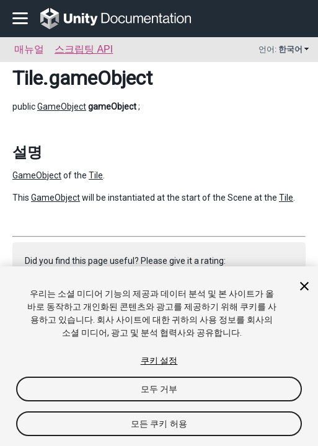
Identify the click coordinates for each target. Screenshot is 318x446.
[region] (159, 356)
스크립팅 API (84, 49)
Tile (27, 78)
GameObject (61, 107)
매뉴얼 (29, 49)
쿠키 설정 (159, 360)
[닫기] (304, 286)
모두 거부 (159, 389)
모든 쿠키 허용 (159, 424)
